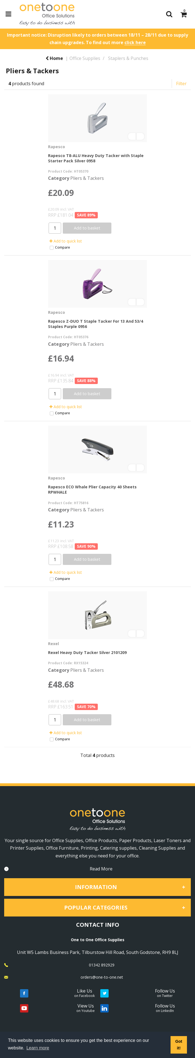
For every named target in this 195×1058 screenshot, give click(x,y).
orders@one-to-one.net (102, 977)
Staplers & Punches (128, 58)
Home (54, 58)
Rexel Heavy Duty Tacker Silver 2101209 (87, 652)
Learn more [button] (37, 1048)
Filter (181, 83)
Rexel (53, 643)
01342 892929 (101, 965)
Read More (101, 869)
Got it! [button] (178, 1044)
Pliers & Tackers (87, 178)
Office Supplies (84, 58)
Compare (59, 247)
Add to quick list (65, 241)
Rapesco (56, 146)
